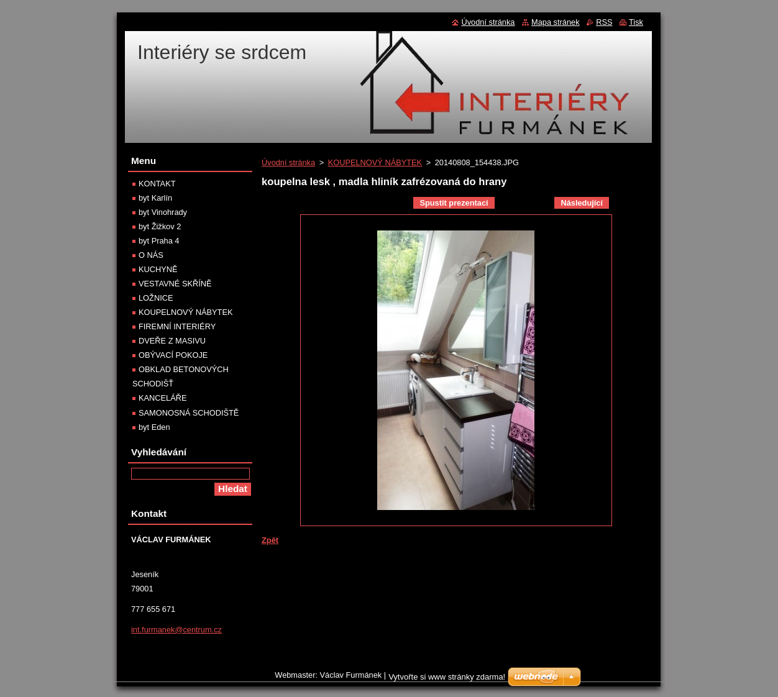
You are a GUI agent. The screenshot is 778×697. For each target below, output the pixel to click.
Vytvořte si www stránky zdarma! (446, 680)
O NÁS (151, 255)
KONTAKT (157, 183)
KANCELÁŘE (163, 398)
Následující (582, 202)
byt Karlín (155, 198)
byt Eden (154, 427)
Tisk (636, 22)
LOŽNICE (156, 298)
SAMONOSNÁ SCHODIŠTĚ (189, 412)
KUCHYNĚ (158, 269)
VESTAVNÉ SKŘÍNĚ (175, 283)
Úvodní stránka (288, 162)
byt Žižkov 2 (160, 226)
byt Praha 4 (159, 240)
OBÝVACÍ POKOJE (173, 355)
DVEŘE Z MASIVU (172, 340)
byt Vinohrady (163, 212)
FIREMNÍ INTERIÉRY (177, 326)
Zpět (270, 540)
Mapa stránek (555, 22)
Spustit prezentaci (453, 202)
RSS (604, 22)
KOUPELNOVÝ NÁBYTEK (375, 162)
